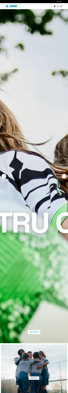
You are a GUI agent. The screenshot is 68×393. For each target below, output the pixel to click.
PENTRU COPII (34, 378)
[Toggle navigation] (61, 6)
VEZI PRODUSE (34, 332)
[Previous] (4, 176)
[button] (54, 6)
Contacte (59, 1)
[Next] (64, 176)
